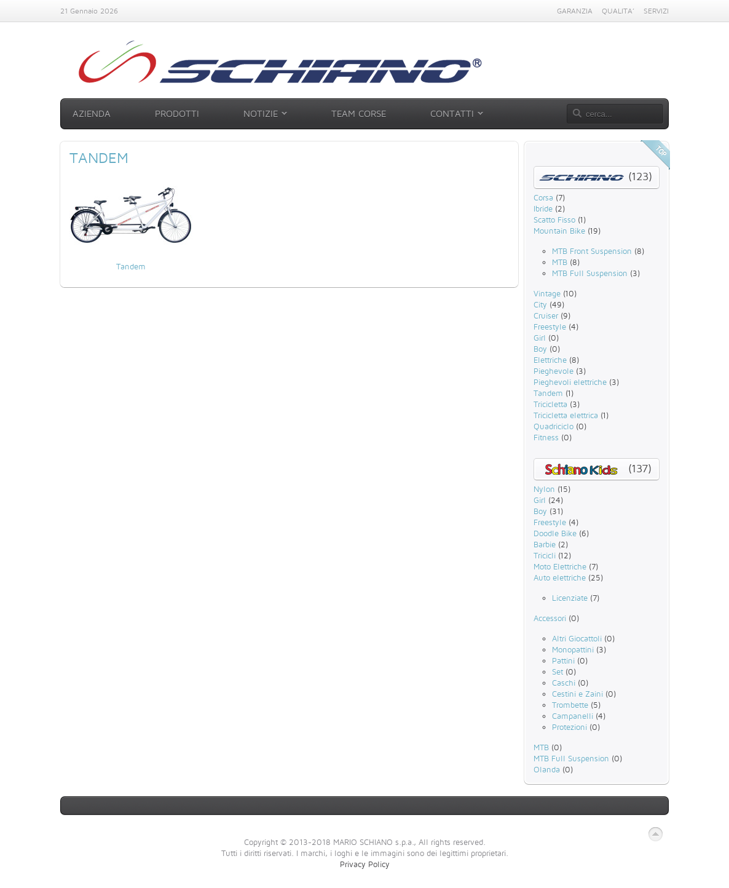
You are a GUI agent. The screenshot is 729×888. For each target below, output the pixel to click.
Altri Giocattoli (577, 638)
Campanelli (572, 716)
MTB (559, 262)
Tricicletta (550, 404)
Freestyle (550, 326)
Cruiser (546, 315)
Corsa (543, 197)
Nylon (544, 489)
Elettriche (550, 360)
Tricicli (545, 555)
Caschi (563, 683)
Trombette (570, 705)
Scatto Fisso (554, 219)
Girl (540, 338)
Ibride (543, 208)
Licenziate (570, 598)
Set (557, 671)
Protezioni (569, 727)
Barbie (545, 544)
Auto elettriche (560, 577)
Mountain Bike (559, 231)
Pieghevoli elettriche (570, 382)
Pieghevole (553, 371)
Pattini (563, 660)
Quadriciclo (553, 426)
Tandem (131, 266)
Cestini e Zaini (577, 694)
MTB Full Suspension (590, 273)
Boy (540, 349)
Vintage (547, 293)
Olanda (547, 769)
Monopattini (573, 649)
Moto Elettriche (560, 566)
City (540, 304)
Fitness (546, 437)
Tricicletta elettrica (566, 415)
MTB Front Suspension (592, 251)
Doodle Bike (555, 533)
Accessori (550, 618)
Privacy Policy (365, 864)
